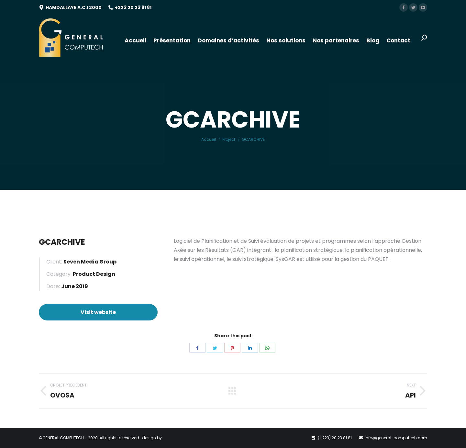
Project (228, 139)
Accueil (208, 139)
